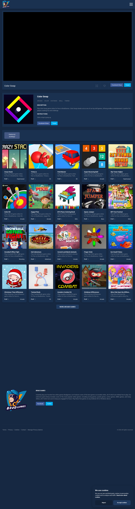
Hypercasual (20, 179)
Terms (5, 430)
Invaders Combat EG (64, 292)
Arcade (39, 101)
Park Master (61, 172)
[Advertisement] (67, 343)
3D (50, 179)
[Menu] (131, 4)
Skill (61, 101)
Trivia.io (34, 172)
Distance (54, 101)
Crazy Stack (8, 172)
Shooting (21, 259)
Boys (102, 219)
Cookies (17, 430)
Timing (67, 101)
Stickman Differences (91, 292)
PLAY (5, 179)
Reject (104, 502)
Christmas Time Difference (13, 292)
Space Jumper (89, 212)
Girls (76, 219)
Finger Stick (88, 252)
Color (46, 101)
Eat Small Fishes (116, 252)
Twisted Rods (35, 292)
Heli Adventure (36, 252)
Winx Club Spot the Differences (121, 292)
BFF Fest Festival (117, 212)
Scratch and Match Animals (67, 252)
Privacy (10, 430)
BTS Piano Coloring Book (66, 212)
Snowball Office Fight (11, 252)
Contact (23, 430)
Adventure (48, 259)
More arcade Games (68, 307)
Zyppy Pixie (35, 212)
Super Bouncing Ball (91, 172)
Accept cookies (122, 502)
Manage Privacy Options (35, 430)
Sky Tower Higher (117, 172)
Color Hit (7, 212)
